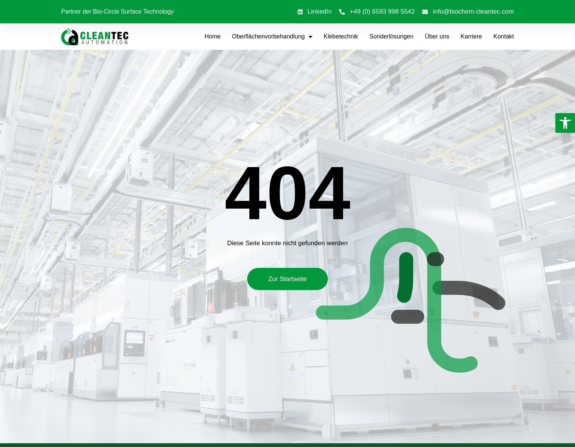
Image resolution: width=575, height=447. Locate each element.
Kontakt (504, 36)
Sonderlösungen (391, 36)
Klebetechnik (341, 36)
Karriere (471, 36)
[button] (565, 123)
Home (212, 36)
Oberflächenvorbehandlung (272, 36)
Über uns (437, 36)
